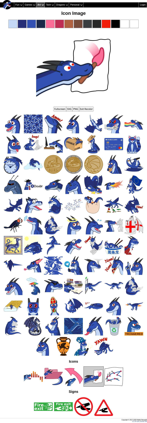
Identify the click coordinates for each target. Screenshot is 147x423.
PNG (75, 109)
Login (143, 5)
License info (143, 421)
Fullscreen (59, 109)
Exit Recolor (86, 109)
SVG (69, 109)
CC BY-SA (135, 421)
